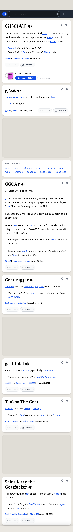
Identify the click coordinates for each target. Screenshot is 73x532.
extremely (29, 286)
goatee (19, 172)
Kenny (50, 37)
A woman (9, 286)
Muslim (26, 370)
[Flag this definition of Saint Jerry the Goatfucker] (67, 481)
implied (62, 504)
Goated (28, 168)
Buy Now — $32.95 (26, 78)
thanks (24, 251)
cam (10, 103)
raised (27, 408)
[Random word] (57, 14)
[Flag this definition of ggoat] (67, 89)
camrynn (9, 97)
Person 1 (12, 48)
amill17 (15, 110)
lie (24, 52)
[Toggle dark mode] (64, 14)
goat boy (31, 172)
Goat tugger (10, 303)
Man (54, 239)
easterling (19, 97)
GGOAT (8, 58)
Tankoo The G (28, 421)
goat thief (9, 383)
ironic (53, 41)
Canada (49, 370)
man (8, 206)
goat (17, 168)
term (14, 370)
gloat (38, 168)
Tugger (16, 297)
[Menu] (68, 14)
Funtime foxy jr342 (21, 58)
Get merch (28, 64)
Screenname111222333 (25, 383)
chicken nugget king (22, 261)
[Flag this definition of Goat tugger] (67, 278)
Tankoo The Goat (12, 421)
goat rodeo (46, 172)
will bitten (22, 303)
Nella (56, 494)
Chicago (37, 408)
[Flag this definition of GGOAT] (66, 25)
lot (27, 494)
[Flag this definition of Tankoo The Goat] (67, 400)
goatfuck (50, 168)
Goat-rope (61, 172)
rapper (43, 415)
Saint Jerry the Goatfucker (16, 514)
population (51, 377)
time (44, 33)
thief (43, 377)
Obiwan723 (34, 514)
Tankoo (9, 408)
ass (30, 225)
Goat (10, 297)
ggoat (7, 110)
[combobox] (34, 14)
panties (33, 293)
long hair (39, 286)
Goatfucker (34, 504)
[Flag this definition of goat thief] (67, 362)
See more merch (44, 78)
